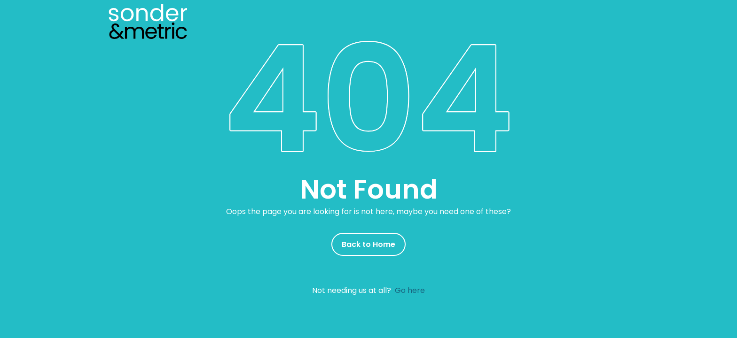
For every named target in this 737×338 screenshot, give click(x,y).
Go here (410, 290)
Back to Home (368, 244)
